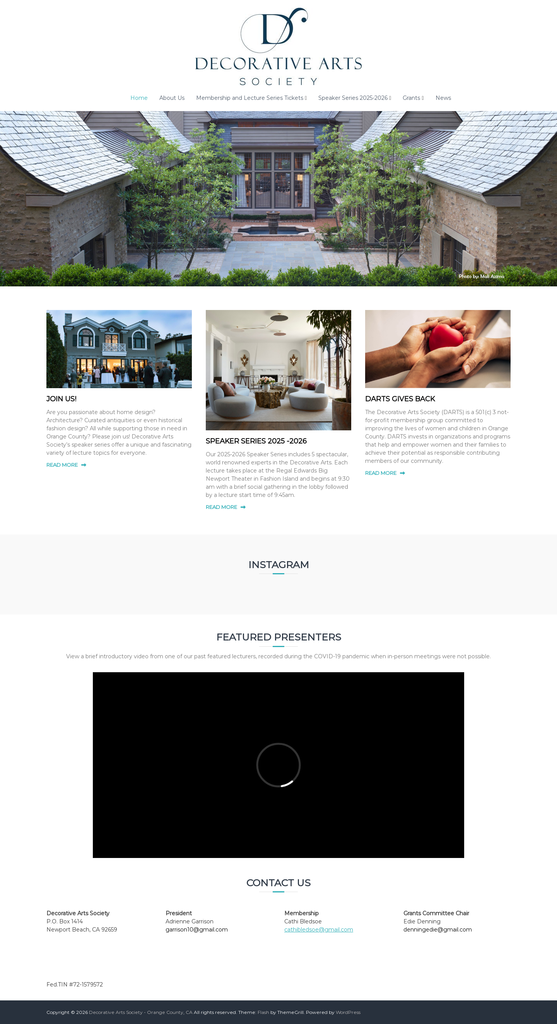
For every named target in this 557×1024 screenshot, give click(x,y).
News (443, 97)
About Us (172, 97)
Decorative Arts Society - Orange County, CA (141, 1012)
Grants (411, 97)
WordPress (348, 1012)
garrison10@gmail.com (197, 929)
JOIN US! (61, 399)
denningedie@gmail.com (437, 929)
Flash (263, 1012)
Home (139, 97)
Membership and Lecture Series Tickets (249, 97)
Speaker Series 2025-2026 (353, 97)
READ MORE (62, 465)
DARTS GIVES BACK (400, 399)
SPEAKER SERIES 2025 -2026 (256, 441)
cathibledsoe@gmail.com (318, 929)
